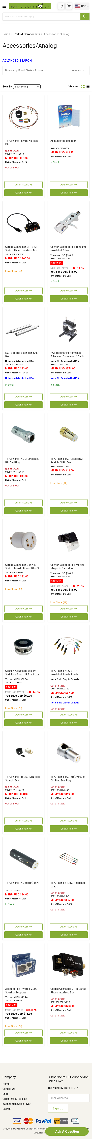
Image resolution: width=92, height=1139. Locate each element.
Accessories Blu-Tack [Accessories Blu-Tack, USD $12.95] (63, 140)
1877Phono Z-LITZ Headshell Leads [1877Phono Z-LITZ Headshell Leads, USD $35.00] (67, 884)
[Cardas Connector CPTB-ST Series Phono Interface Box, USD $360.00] (23, 223)
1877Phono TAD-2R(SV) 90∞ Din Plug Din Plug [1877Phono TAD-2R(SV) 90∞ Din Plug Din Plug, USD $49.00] (67, 778)
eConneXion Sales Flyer (16, 1103)
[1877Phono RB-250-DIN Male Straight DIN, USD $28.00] (23, 753)
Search (7, 1108)
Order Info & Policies (15, 1098)
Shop (6, 1093)
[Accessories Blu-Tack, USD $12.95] (69, 117)
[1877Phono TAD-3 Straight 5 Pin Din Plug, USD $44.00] (23, 435)
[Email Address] (68, 1098)
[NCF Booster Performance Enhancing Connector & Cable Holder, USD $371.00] (69, 329)
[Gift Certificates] (61, 6)
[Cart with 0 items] (69, 6)
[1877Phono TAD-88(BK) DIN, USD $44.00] (23, 859)
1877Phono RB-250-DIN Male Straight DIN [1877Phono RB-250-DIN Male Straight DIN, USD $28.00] (22, 778)
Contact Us (9, 1088)
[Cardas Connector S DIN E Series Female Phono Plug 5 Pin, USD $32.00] (23, 541)
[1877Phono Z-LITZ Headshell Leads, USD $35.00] (69, 859)
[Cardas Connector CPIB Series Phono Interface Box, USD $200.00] (69, 965)
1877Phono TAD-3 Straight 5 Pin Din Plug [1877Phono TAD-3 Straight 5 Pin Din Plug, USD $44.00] (22, 460)
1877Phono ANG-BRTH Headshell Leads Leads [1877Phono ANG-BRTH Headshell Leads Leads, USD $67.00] (64, 672)
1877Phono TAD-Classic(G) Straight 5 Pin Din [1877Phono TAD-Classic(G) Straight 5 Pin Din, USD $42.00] (66, 460)
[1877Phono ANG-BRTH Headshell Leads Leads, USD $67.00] (69, 647)
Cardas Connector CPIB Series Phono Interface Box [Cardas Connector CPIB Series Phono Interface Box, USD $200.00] (68, 990)
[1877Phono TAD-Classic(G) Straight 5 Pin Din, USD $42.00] (69, 435)
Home (6, 1083)
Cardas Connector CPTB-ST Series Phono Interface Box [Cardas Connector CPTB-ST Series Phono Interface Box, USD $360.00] (21, 248)
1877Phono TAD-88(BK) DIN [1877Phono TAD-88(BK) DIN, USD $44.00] (22, 882)
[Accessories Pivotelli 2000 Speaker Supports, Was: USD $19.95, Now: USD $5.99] (23, 965)
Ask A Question (67, 1131)
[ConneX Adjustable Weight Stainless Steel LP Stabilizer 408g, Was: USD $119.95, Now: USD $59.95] (23, 647)
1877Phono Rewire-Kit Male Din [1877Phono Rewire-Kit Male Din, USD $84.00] (21, 142)
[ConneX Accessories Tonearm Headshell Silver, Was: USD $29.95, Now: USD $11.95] (69, 223)
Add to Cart (68, 184)
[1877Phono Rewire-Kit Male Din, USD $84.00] (23, 117)
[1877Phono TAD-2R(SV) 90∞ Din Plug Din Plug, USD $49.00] (69, 753)
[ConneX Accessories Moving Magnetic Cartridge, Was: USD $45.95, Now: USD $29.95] (69, 541)
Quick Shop (23, 192)
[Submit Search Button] (84, 16)
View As (74, 86)
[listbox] (27, 86)
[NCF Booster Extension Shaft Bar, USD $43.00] (23, 329)
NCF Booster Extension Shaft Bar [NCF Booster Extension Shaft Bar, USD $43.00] (22, 354)
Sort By (7, 86)
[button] (46, 70)
